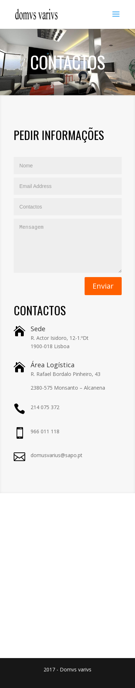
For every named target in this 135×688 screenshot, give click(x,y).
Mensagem (68, 246)
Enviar (103, 286)
